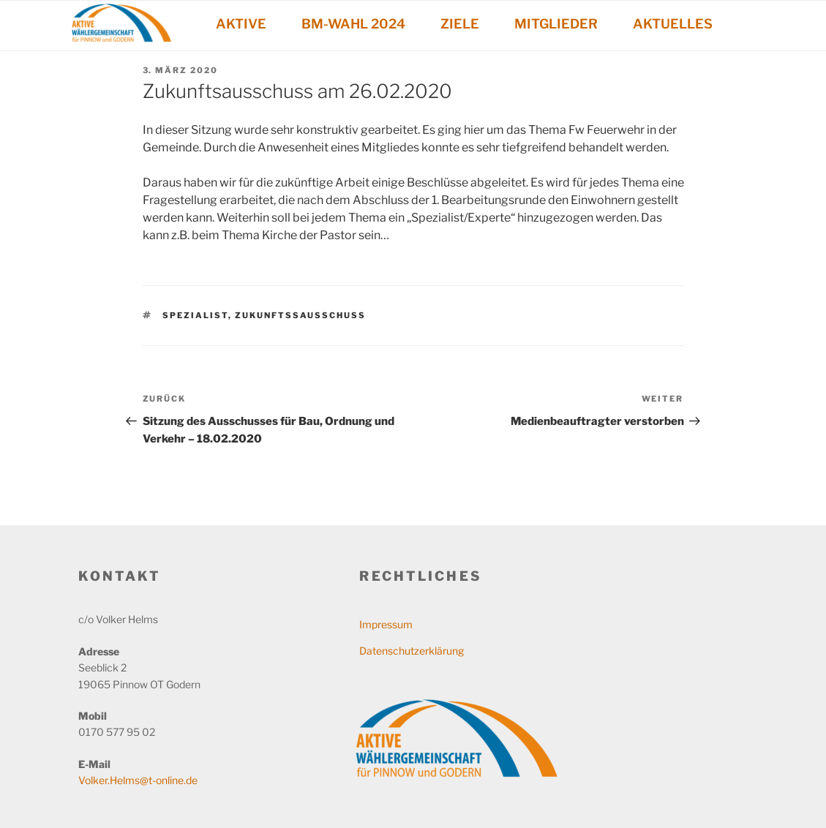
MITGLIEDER (556, 23)
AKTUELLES (673, 23)
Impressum (386, 624)
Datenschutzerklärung (411, 650)
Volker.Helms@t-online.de (138, 780)
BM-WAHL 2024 (353, 23)
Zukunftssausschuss (300, 315)
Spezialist (195, 315)
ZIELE (459, 23)
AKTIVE (241, 23)
